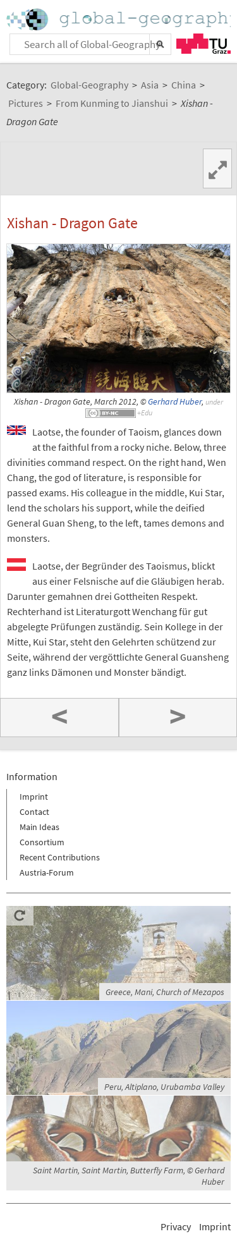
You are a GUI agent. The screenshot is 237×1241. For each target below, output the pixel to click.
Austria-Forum (47, 872)
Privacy (176, 1226)
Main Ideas (39, 827)
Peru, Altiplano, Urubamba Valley (164, 1086)
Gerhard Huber (175, 401)
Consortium (42, 842)
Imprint (34, 796)
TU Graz (203, 44)
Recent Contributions (60, 857)
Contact (34, 811)
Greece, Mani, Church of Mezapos (165, 992)
